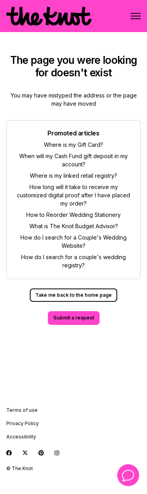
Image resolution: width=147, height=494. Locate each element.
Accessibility (21, 437)
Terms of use (22, 410)
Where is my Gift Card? (73, 144)
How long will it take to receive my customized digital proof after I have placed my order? (73, 195)
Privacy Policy (22, 423)
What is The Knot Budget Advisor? (73, 226)
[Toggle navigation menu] (135, 16)
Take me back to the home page (73, 295)
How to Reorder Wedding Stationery (73, 214)
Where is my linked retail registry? (73, 175)
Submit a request (73, 318)
